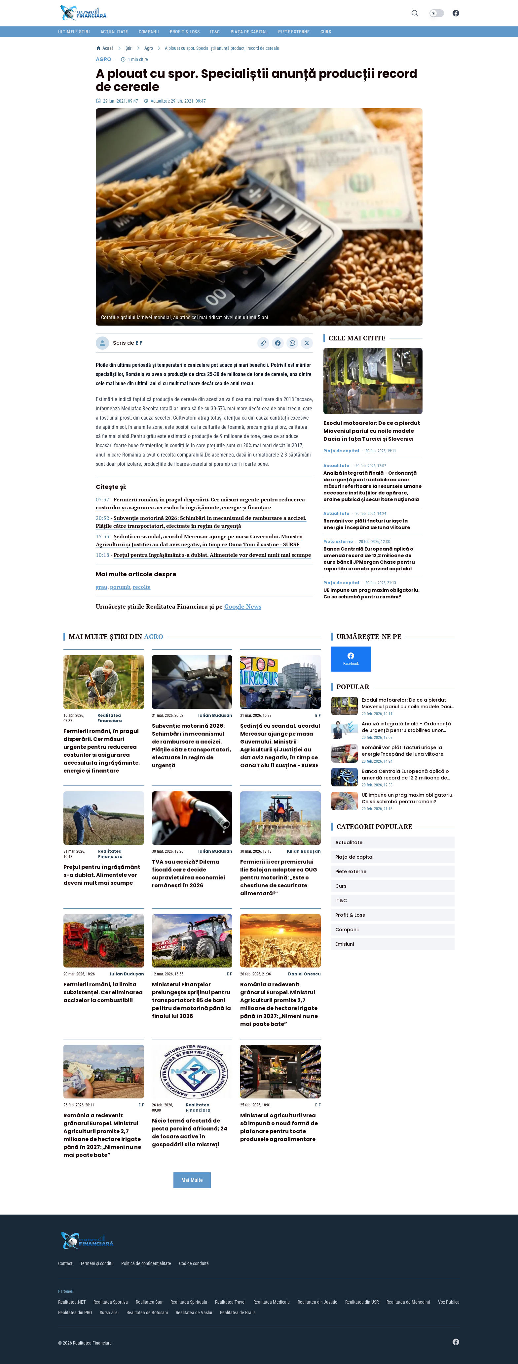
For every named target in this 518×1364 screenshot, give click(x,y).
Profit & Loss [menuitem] (185, 31)
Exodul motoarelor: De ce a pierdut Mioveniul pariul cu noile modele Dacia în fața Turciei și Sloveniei (371, 431)
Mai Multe (192, 1180)
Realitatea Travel (230, 1302)
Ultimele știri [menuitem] (74, 31)
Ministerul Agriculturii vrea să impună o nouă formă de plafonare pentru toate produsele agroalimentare (279, 1127)
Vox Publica (449, 1302)
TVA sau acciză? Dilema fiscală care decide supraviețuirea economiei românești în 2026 (188, 873)
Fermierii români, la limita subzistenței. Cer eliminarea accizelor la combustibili (103, 992)
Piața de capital (341, 451)
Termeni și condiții (96, 1263)
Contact (65, 1263)
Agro (148, 48)
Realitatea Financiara (109, 718)
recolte (142, 586)
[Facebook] (456, 13)
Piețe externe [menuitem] (294, 31)
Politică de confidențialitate (146, 1263)
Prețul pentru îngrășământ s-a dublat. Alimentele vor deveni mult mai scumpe (212, 554)
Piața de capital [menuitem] (249, 31)
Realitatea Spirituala (188, 1302)
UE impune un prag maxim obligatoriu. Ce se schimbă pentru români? (371, 593)
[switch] (436, 13)
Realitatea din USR (362, 1302)
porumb (120, 586)
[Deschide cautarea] (415, 13)
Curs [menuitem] (325, 31)
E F (138, 343)
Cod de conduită (194, 1263)
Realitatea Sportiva (110, 1302)
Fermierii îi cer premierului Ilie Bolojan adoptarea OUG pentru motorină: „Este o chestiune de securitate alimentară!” (278, 877)
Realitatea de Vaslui (194, 1312)
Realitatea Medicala (271, 1302)
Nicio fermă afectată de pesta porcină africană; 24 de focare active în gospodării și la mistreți (189, 1132)
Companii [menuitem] (149, 31)
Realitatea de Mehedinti (408, 1302)
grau (101, 586)
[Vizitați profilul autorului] (102, 343)
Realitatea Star (149, 1302)
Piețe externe (338, 541)
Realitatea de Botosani (147, 1312)
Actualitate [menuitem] (114, 31)
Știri (129, 48)
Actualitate (336, 465)
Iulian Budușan (215, 715)
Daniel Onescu (304, 974)
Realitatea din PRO (75, 1312)
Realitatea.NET (72, 1302)
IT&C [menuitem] (215, 31)
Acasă (105, 48)
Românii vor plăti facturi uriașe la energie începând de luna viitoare (366, 524)
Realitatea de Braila (238, 1312)
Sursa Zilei (109, 1312)
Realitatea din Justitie (317, 1302)
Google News (242, 606)
